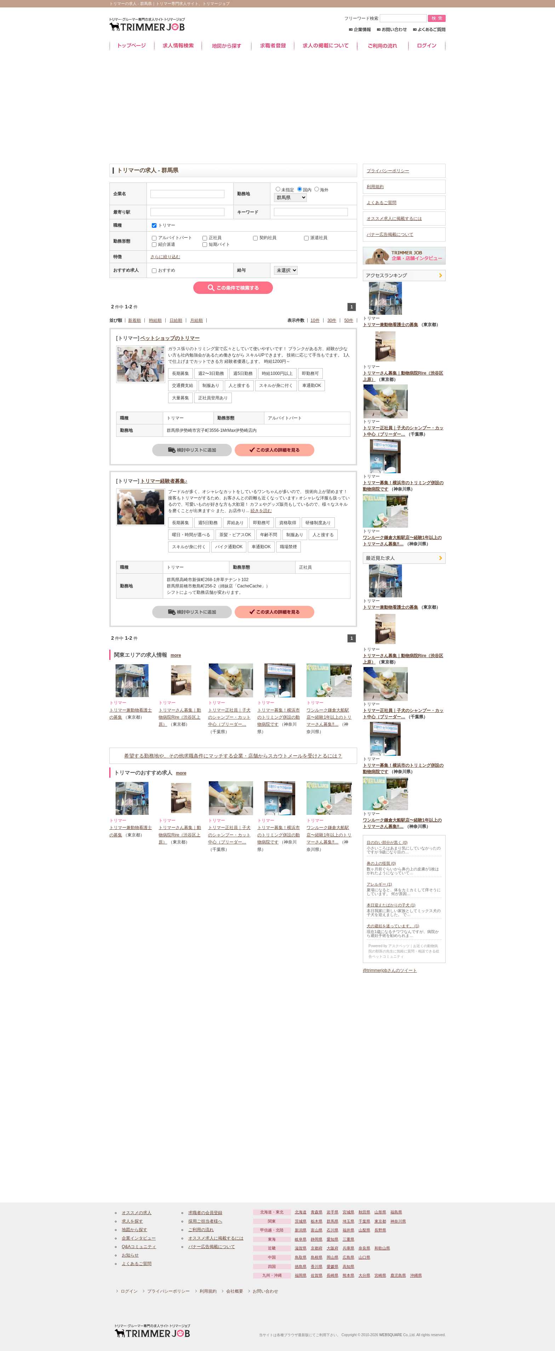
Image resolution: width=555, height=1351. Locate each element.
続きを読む (261, 510)
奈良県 (364, 1248)
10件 (314, 320)
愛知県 (332, 1239)
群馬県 (332, 1221)
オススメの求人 (136, 1212)
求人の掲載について (325, 45)
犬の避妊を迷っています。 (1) (393, 926)
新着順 (134, 320)
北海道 (301, 1212)
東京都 (380, 1221)
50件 (348, 320)
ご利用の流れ (382, 45)
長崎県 (332, 1275)
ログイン (427, 45)
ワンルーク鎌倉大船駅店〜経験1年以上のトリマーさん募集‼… (329, 717)
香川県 (316, 1266)
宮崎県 (380, 1275)
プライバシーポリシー (388, 170)
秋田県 (364, 1212)
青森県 (316, 1212)
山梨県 (364, 1230)
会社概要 (234, 1291)
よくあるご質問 (429, 30)
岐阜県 (301, 1239)
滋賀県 (301, 1248)
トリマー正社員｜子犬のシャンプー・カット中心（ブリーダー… (229, 717)
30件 (331, 320)
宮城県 (348, 1212)
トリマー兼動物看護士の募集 (390, 324)
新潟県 (301, 1230)
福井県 (348, 1230)
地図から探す (226, 45)
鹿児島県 (398, 1275)
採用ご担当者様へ (205, 1221)
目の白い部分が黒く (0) (387, 842)
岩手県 (332, 1212)
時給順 (155, 320)
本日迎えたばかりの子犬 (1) (391, 905)
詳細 (274, 450)
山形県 (380, 1212)
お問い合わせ (392, 30)
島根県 (316, 1257)
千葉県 (364, 1221)
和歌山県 (382, 1248)
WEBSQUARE (390, 1335)
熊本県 (348, 1275)
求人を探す (132, 1221)
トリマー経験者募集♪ (163, 481)
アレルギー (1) (379, 884)
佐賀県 (316, 1275)
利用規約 (375, 186)
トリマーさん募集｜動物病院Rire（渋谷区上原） (180, 717)
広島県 (348, 1257)
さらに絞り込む (165, 256)
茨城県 (301, 1221)
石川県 (332, 1230)
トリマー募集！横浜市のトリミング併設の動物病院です (278, 717)
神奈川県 (398, 1221)
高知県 (348, 1266)
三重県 (348, 1239)
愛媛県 (332, 1266)
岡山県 (332, 1257)
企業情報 (360, 30)
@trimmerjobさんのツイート (390, 970)
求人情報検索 (178, 45)
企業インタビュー (139, 1238)
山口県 (364, 1257)
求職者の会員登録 (205, 1212)
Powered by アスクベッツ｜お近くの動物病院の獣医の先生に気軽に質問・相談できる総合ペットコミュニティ (403, 951)
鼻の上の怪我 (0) (381, 863)
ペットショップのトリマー (170, 338)
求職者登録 (272, 45)
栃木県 (316, 1221)
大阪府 (332, 1248)
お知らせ (130, 1255)
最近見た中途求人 (404, 558)
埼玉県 (348, 1221)
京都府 (316, 1248)
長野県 (380, 1230)
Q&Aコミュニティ (139, 1246)
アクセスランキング (404, 275)
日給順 (176, 320)
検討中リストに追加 (192, 450)
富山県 (316, 1230)
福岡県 (301, 1275)
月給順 (196, 320)
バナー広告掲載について (390, 234)
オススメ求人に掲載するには (394, 218)
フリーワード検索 (386, 18)
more (176, 655)
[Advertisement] (277, 107)
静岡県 (316, 1239)
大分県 (364, 1275)
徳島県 (301, 1266)
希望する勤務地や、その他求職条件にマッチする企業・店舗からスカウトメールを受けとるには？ (233, 756)
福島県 (396, 1212)
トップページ (131, 45)
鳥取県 (301, 1257)
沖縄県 (416, 1275)
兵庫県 (348, 1248)
